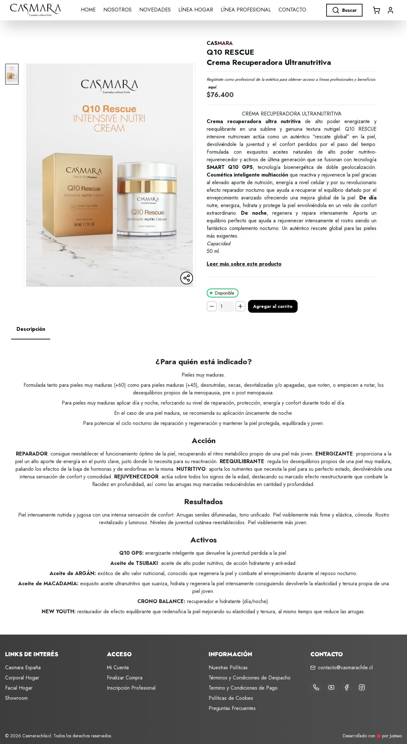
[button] (390, 10)
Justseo (396, 736)
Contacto (292, 9)
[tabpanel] (203, 480)
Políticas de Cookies (231, 698)
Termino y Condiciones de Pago (243, 688)
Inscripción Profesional (131, 688)
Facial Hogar (18, 688)
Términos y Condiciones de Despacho (250, 677)
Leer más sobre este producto (244, 264)
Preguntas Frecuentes (232, 708)
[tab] (30, 329)
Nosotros (117, 9)
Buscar (344, 10)
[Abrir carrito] (376, 10)
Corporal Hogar (22, 677)
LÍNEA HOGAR (195, 9)
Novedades (155, 9)
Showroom (16, 698)
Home (88, 9)
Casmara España (23, 667)
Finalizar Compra (124, 677)
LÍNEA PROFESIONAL (246, 9)
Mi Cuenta (118, 667)
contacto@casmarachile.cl (345, 667)
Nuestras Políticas (228, 667)
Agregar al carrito (273, 306)
